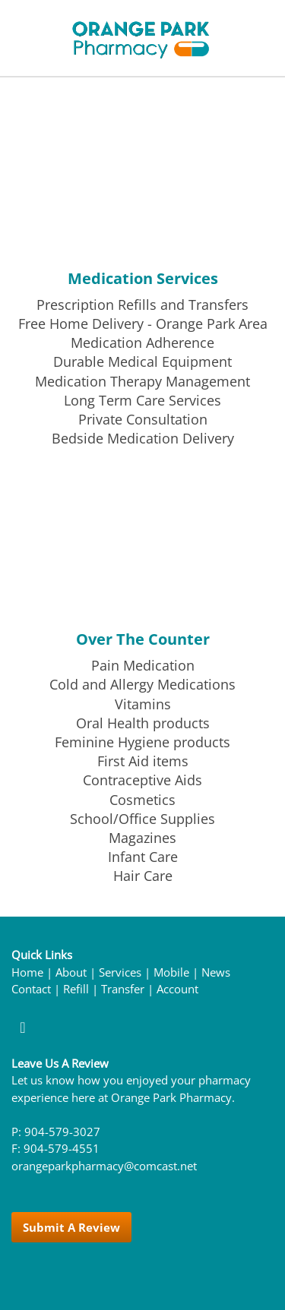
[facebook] (22, 1026)
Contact (31, 989)
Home (27, 972)
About (71, 972)
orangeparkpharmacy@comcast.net (104, 1166)
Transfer (122, 989)
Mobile (171, 972)
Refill (76, 989)
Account (177, 989)
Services (120, 972)
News (215, 972)
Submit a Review (71, 1227)
